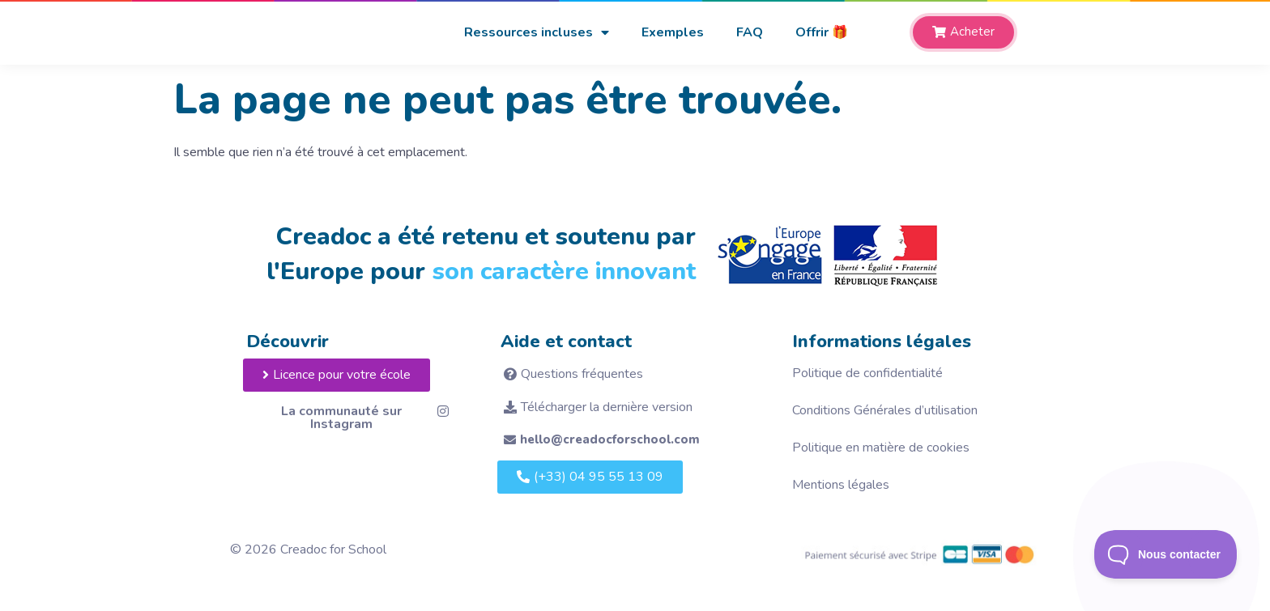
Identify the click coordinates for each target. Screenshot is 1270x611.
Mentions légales (840, 485)
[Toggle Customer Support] (1166, 554)
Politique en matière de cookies (881, 447)
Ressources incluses (536, 32)
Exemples (672, 32)
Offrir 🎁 (821, 32)
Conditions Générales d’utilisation (885, 410)
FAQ (749, 32)
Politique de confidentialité (867, 373)
